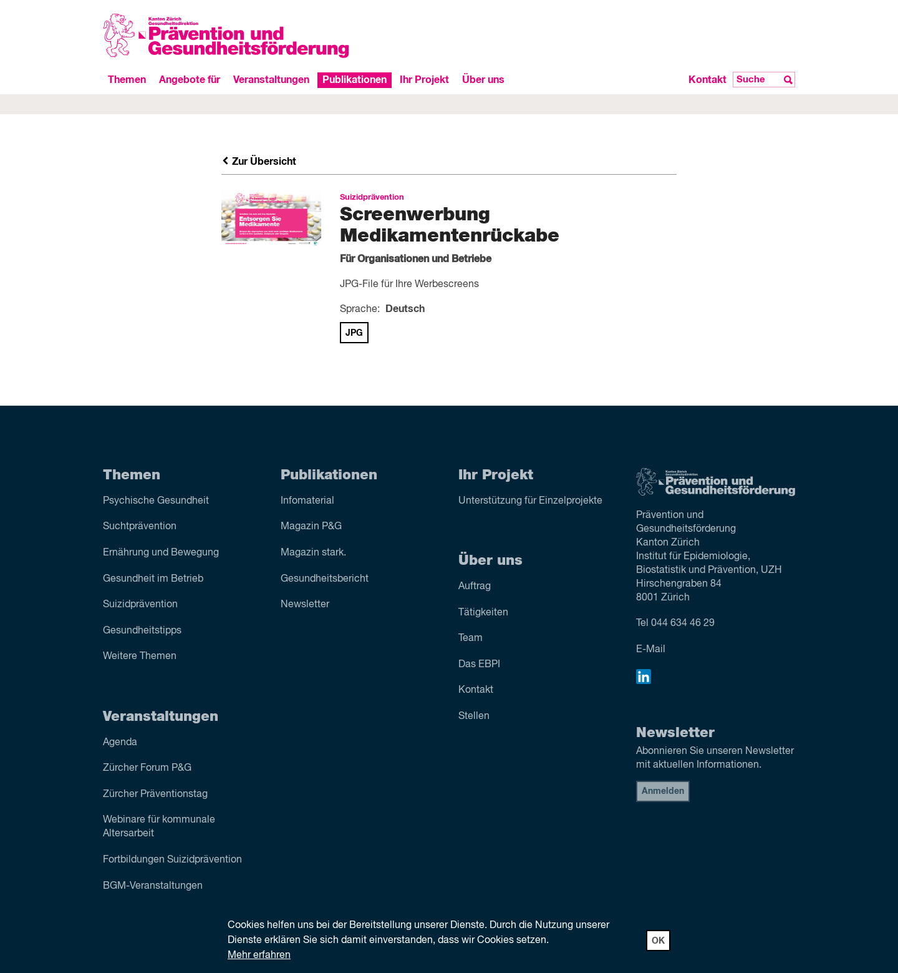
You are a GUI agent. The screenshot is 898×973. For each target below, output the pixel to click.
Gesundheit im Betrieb (153, 579)
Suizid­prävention (140, 605)
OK (658, 941)
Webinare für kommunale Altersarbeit (159, 827)
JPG (354, 333)
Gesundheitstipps (142, 631)
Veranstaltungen (271, 80)
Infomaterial (307, 501)
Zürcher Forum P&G (147, 768)
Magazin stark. (313, 553)
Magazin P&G (311, 527)
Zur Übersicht (258, 162)
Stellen (474, 716)
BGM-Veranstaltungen (153, 886)
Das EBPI (479, 665)
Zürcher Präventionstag (155, 794)
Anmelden (663, 791)
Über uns (483, 80)
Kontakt (707, 80)
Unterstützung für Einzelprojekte (530, 501)
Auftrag (474, 587)
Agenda (120, 743)
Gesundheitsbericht (325, 579)
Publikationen (354, 80)
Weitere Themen (139, 657)
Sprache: (360, 310)
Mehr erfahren (259, 956)
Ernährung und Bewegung (161, 553)
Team (470, 638)
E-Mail (650, 650)
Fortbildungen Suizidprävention (172, 860)
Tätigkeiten (483, 613)
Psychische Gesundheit (156, 501)
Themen (127, 80)
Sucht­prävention (139, 527)
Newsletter (305, 605)
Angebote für (189, 80)
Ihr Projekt (424, 80)
